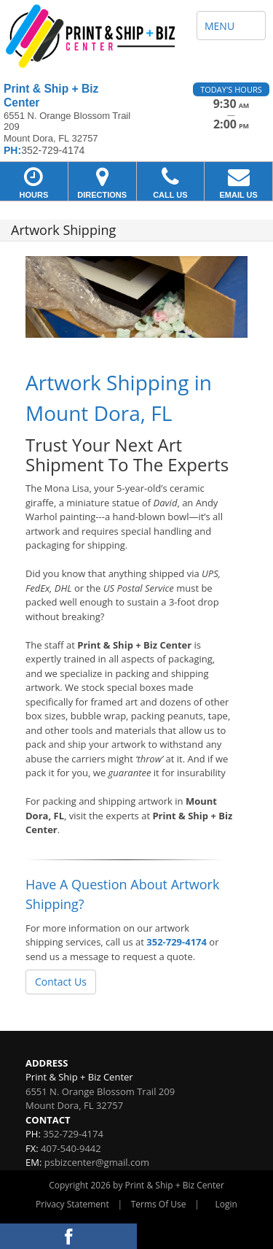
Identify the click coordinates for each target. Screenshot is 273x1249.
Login (226, 1204)
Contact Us (61, 982)
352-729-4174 (176, 941)
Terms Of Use (158, 1204)
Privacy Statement (72, 1204)
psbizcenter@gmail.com (96, 1162)
